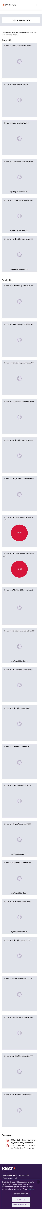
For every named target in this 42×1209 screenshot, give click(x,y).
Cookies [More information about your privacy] (31, 1190)
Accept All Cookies (21, 1206)
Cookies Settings (21, 1195)
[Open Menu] (37, 5)
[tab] (21, 20)
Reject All (21, 1200)
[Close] (38, 1183)
